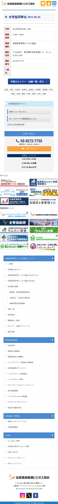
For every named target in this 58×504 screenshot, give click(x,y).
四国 (33, 94)
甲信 (51, 90)
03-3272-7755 (29, 141)
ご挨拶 (10, 264)
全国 (6, 90)
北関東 (38, 90)
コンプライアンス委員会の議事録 (20, 362)
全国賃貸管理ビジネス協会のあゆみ (21, 281)
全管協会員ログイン (17, 104)
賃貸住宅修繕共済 (14, 408)
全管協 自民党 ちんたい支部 (18, 446)
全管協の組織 (13, 286)
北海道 (17, 90)
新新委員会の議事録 (15, 357)
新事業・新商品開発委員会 (20, 292)
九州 (39, 94)
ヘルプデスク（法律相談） (18, 374)
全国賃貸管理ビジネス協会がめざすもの (23, 275)
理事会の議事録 (14, 351)
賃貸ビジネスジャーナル (17, 421)
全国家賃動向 (13, 427)
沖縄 (44, 94)
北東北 (24, 90)
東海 (13, 94)
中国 (28, 94)
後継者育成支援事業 (17, 303)
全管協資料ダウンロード (17, 368)
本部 (11, 90)
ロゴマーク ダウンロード (17, 402)
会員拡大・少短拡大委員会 (20, 298)
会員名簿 (11, 345)
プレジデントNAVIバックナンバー (21, 385)
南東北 (31, 90)
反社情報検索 (13, 391)
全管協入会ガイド (14, 269)
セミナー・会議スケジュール (19, 326)
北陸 (18, 94)
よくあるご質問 (14, 441)
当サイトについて (14, 463)
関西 (23, 94)
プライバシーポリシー (16, 458)
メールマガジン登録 (15, 379)
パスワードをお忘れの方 (15, 124)
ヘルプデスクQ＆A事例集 (17, 396)
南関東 (45, 90)
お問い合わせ (29, 149)
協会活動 (11, 332)
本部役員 (11, 315)
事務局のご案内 (14, 320)
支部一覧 (11, 309)
